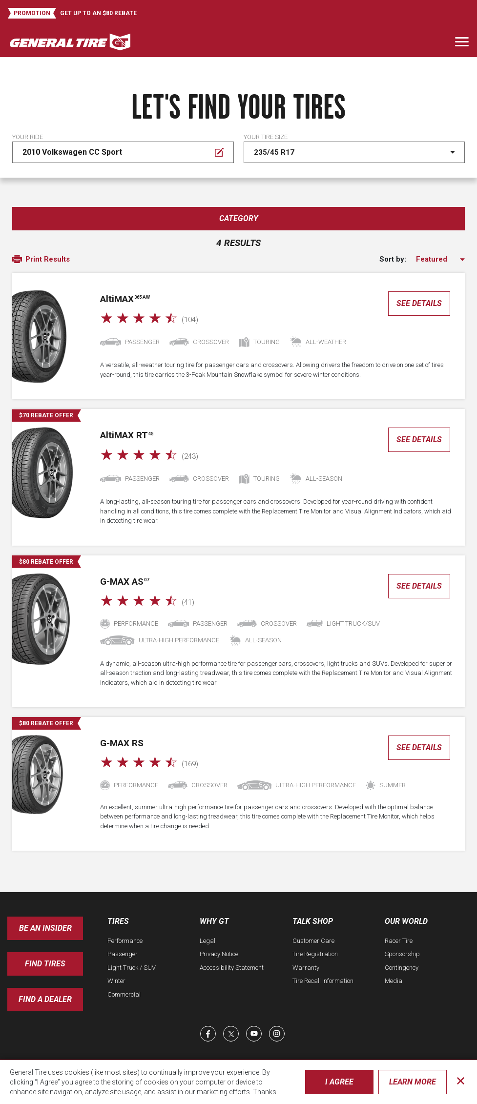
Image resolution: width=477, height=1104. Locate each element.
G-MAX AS (124, 581)
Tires (118, 921)
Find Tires (45, 963)
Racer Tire (399, 940)
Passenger (122, 954)
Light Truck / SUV (131, 967)
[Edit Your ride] (123, 152)
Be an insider (45, 928)
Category (238, 218)
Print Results (41, 260)
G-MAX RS (122, 743)
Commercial (124, 994)
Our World (406, 921)
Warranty (305, 967)
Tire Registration (315, 954)
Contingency (401, 967)
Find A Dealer (45, 999)
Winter (116, 980)
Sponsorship (402, 954)
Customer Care (313, 940)
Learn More (412, 1081)
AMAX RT (126, 435)
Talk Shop (312, 921)
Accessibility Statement (232, 967)
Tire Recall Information (322, 980)
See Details (419, 303)
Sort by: (392, 259)
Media (393, 980)
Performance (125, 940)
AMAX (125, 299)
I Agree (339, 1081)
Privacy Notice (219, 954)
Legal (207, 940)
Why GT (214, 921)
